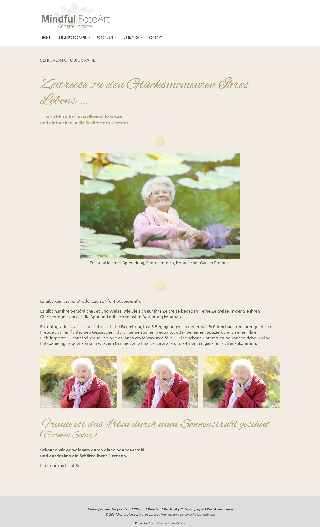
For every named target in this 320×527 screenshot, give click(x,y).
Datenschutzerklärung (197, 514)
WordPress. (177, 523)
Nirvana (161, 523)
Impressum (169, 514)
